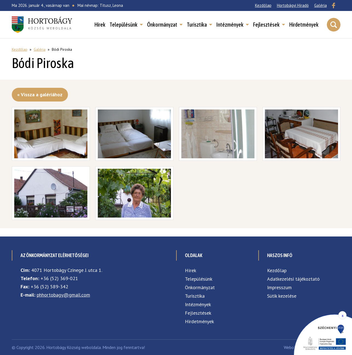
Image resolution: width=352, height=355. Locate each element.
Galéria (320, 5)
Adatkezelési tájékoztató (293, 279)
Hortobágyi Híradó (293, 5)
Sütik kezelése (281, 296)
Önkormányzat (162, 24)
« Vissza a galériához (39, 94)
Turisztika (197, 24)
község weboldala (50, 23)
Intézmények (230, 24)
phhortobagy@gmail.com (63, 295)
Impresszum (279, 287)
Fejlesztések (266, 24)
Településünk (124, 24)
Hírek (100, 24)
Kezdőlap (263, 5)
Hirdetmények (304, 24)
